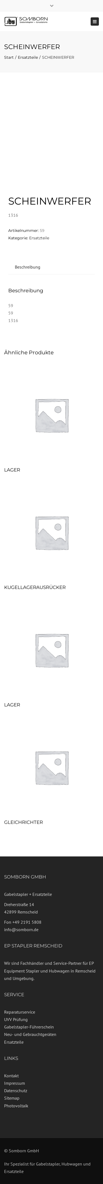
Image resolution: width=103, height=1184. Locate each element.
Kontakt (11, 1075)
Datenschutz (15, 1090)
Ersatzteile (28, 57)
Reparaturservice (19, 1012)
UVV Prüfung (16, 1019)
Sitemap (12, 1098)
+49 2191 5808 (26, 922)
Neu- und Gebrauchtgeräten (30, 1034)
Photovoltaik (16, 1105)
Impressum (14, 1083)
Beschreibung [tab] (27, 267)
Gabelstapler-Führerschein (29, 1027)
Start (9, 57)
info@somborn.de (21, 929)
